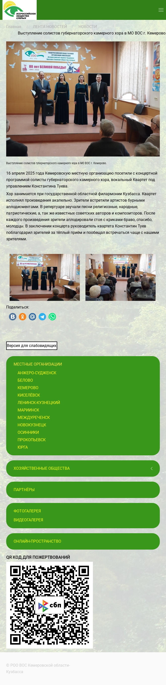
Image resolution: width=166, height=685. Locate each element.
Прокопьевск (32, 439)
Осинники (28, 432)
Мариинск (28, 410)
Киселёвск (29, 395)
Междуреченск (34, 417)
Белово (25, 380)
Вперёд (153, 331)
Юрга (23, 447)
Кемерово (28, 387)
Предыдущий (16, 331)
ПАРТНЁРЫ (24, 489)
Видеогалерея (28, 520)
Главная (13, 26)
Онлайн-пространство (37, 541)
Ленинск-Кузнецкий (39, 402)
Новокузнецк (32, 425)
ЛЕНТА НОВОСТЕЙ (50, 26)
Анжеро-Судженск (37, 373)
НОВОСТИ (88, 26)
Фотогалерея (27, 511)
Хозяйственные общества (42, 468)
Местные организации (38, 364)
